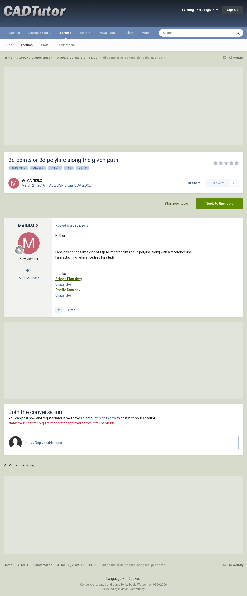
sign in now (107, 418)
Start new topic (176, 203)
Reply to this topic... (47, 443)
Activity (85, 33)
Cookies (135, 579)
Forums (65, 35)
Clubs (8, 45)
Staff (44, 45)
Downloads (107, 33)
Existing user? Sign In (200, 10)
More (145, 33)
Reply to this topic (219, 203)
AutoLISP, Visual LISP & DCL (70, 185)
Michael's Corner (39, 33)
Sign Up (232, 10)
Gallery (128, 33)
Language (115, 579)
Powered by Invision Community (123, 589)
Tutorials (14, 33)
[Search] (184, 33)
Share (194, 183)
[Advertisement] (123, 106)
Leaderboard (66, 45)
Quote (71, 310)
